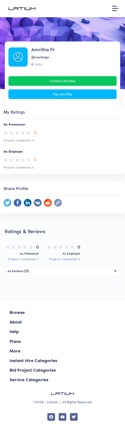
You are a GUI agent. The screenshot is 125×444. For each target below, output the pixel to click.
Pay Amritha (62, 94)
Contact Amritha (62, 81)
